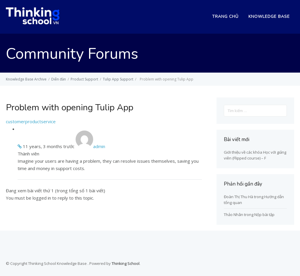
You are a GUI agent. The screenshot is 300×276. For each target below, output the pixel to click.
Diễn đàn (58, 79)
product (33, 121)
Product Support (84, 79)
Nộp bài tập (264, 214)
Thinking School (125, 263)
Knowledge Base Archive (26, 79)
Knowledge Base (269, 16)
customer (15, 121)
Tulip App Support (118, 79)
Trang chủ (225, 16)
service (48, 121)
